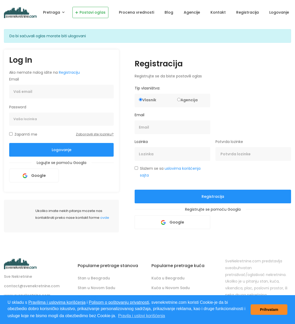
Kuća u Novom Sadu (170, 287)
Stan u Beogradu (94, 278)
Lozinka (141, 141)
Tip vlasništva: (147, 88)
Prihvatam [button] (269, 309)
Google (34, 175)
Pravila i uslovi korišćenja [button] (141, 316)
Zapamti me (25, 134)
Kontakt (218, 12)
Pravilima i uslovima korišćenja (57, 302)
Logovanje (279, 12)
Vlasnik (149, 100)
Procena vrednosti (136, 12)
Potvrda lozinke (229, 141)
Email (14, 79)
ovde (104, 217)
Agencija (189, 100)
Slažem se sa (170, 172)
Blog (169, 12)
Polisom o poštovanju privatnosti (119, 302)
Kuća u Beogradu (168, 278)
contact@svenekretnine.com (32, 286)
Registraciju (69, 72)
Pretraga (52, 12)
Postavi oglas (90, 12)
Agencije (192, 12)
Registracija (247, 12)
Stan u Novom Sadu (96, 287)
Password (17, 107)
